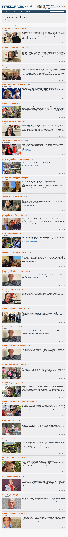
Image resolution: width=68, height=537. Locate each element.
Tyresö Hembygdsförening (40, 274)
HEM (6, 11)
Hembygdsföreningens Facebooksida (29, 150)
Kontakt (28, 11)
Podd (10, 11)
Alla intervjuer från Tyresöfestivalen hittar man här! (32, 165)
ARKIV (22, 11)
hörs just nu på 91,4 (47, 8)
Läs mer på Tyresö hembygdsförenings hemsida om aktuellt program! (36, 187)
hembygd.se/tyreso (25, 149)
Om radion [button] (16, 11)
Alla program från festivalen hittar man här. (30, 92)
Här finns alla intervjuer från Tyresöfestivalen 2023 (32, 241)
